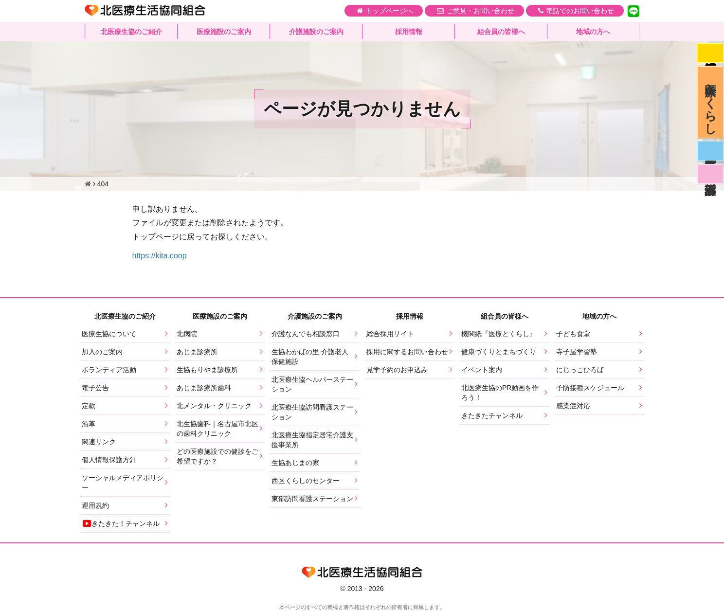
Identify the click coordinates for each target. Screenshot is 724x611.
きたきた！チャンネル (121, 523)
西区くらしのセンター (306, 481)
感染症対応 (710, 53)
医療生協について (109, 334)
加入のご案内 (102, 352)
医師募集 (710, 151)
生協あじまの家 (295, 463)
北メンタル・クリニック (214, 406)
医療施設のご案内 (224, 32)
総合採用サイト (390, 334)
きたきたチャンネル (492, 415)
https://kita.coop (159, 256)
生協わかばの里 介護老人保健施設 (310, 356)
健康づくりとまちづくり (498, 352)
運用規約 (95, 505)
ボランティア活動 (109, 370)
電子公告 (95, 388)
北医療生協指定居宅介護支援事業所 (312, 440)
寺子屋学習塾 (576, 352)
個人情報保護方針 (109, 460)
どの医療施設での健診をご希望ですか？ (217, 456)
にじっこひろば (580, 370)
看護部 (710, 174)
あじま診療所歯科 (204, 388)
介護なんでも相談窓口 (306, 334)
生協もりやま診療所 (207, 370)
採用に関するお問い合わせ (407, 352)
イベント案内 (481, 370)
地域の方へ (593, 32)
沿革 (88, 424)
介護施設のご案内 (316, 32)
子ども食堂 (573, 334)
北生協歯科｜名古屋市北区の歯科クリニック (217, 428)
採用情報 (408, 32)
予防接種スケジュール (590, 388)
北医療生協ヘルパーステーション (312, 384)
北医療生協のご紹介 (131, 32)
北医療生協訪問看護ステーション (312, 412)
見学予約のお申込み (397, 370)
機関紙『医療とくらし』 (498, 334)
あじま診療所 (197, 352)
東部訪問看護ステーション (312, 499)
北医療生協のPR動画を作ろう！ (500, 392)
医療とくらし (710, 102)
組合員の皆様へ (501, 32)
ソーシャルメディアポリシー (122, 482)
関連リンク (99, 442)
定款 (88, 406)
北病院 (187, 334)
